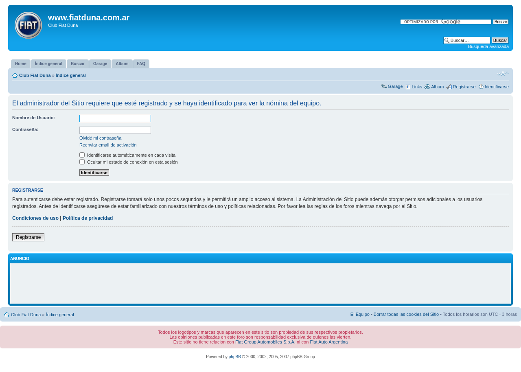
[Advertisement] (260, 283)
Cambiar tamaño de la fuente (503, 73)
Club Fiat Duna (35, 75)
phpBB (235, 356)
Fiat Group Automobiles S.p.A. (265, 341)
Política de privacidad (88, 218)
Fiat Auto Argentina (329, 341)
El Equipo (360, 314)
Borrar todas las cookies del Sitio (406, 314)
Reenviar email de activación (108, 144)
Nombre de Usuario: (33, 117)
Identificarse (497, 86)
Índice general (71, 75)
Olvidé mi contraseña (100, 138)
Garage (395, 86)
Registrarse (464, 86)
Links (417, 86)
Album (437, 86)
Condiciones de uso (35, 218)
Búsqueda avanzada (488, 46)
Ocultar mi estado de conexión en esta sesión (128, 162)
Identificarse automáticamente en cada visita (127, 155)
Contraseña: (25, 129)
